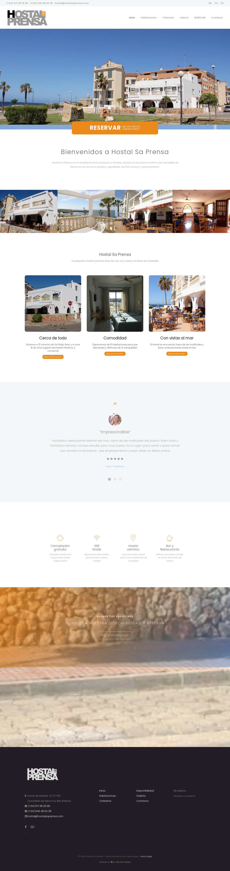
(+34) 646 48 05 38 (41, 3)
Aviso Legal (146, 856)
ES (210, 3)
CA (216, 3)
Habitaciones (149, 17)
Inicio (132, 17)
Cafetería (168, 17)
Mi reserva (180, 791)
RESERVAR (199, 17)
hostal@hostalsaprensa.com (72, 3)
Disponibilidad (145, 791)
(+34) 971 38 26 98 (17, 3)
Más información (53, 357)
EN (222, 3)
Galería (184, 17)
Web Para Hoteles (123, 862)
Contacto (217, 17)
